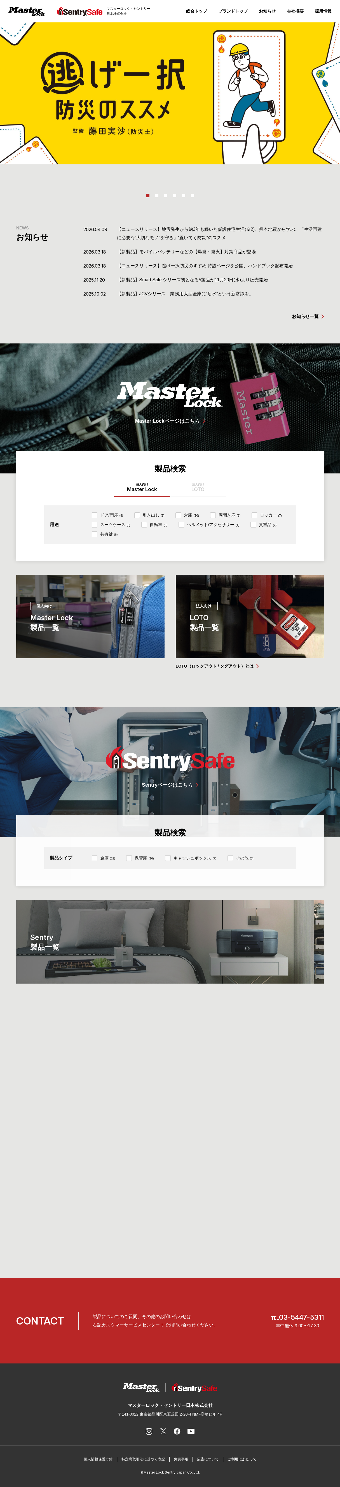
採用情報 (323, 11)
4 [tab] (174, 195)
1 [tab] (147, 195)
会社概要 (295, 11)
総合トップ (196, 11)
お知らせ (267, 11)
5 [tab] (183, 195)
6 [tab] (192, 195)
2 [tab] (156, 195)
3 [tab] (165, 195)
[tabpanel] (170, 93)
